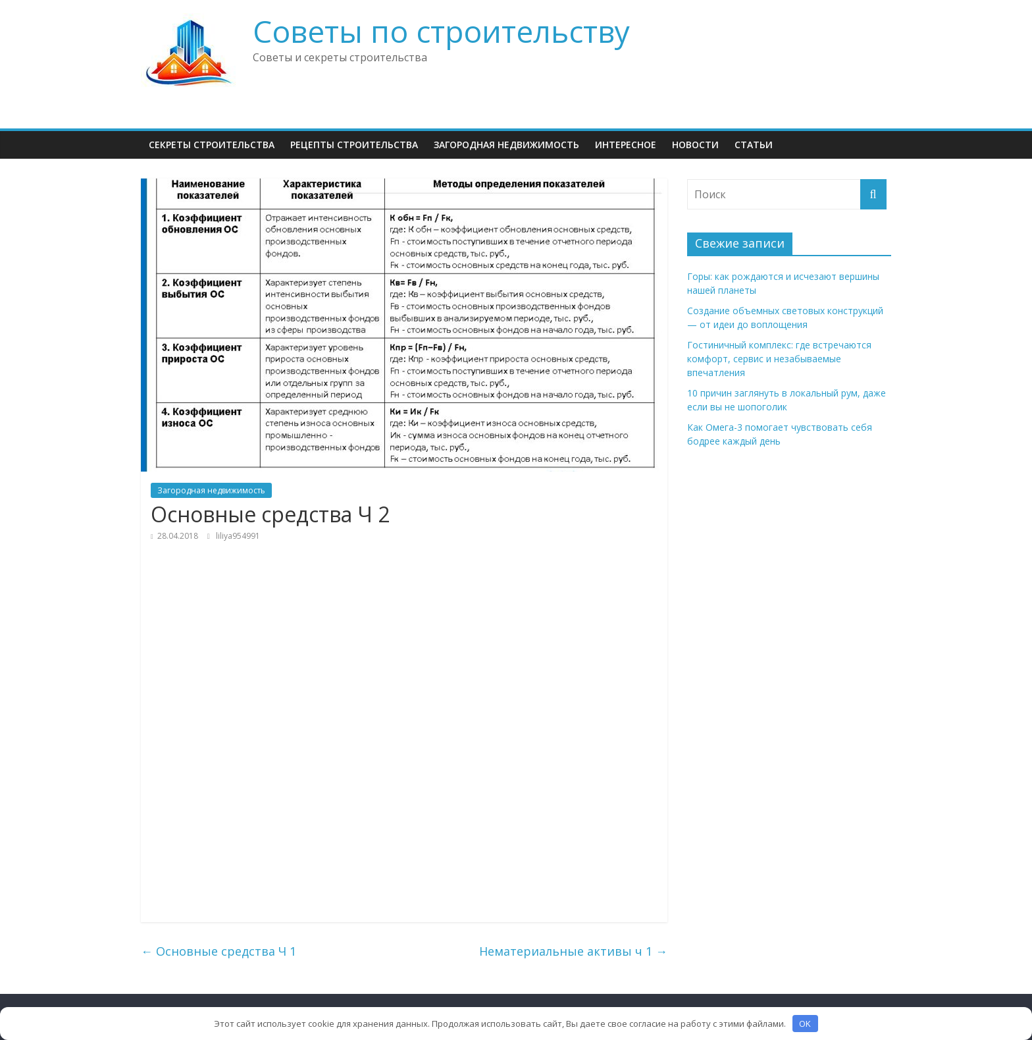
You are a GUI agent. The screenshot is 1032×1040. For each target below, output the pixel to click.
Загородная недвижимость (506, 144)
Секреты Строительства (211, 144)
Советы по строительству (441, 31)
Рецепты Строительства (354, 144)
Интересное (625, 144)
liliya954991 (238, 535)
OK (805, 1023)
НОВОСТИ (695, 144)
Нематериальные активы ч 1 (573, 951)
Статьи (754, 144)
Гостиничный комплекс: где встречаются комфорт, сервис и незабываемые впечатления (779, 359)
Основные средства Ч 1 (218, 951)
